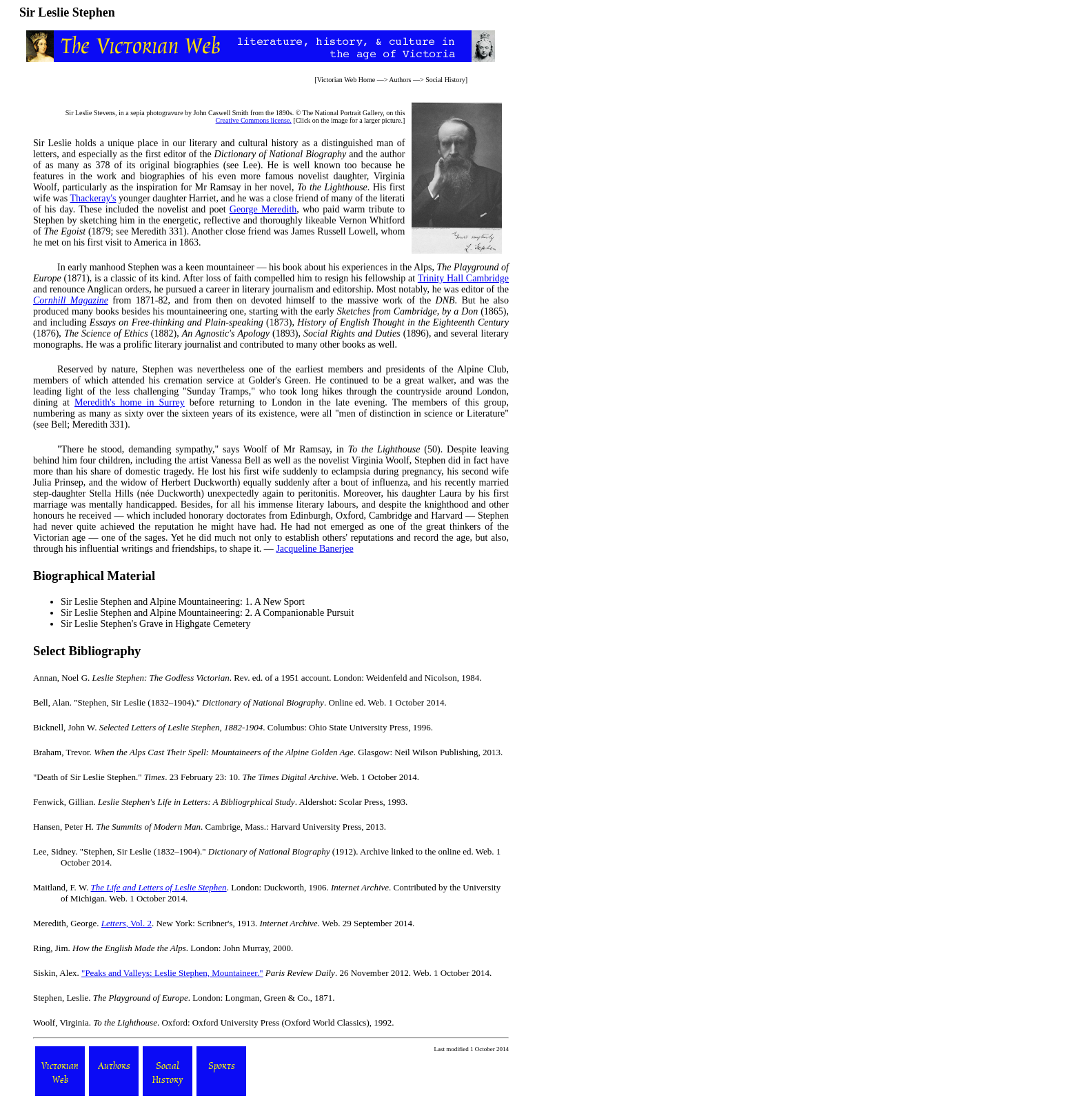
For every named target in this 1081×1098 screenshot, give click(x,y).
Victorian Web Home (346, 79)
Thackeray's (93, 198)
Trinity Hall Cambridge (463, 278)
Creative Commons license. (254, 120)
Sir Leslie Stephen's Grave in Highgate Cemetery (155, 624)
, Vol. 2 (126, 923)
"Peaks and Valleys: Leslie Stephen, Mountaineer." (172, 973)
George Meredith (263, 209)
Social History (445, 79)
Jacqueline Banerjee (314, 548)
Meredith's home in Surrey (129, 402)
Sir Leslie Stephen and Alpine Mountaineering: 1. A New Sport (183, 602)
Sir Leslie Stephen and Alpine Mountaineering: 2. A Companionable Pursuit (207, 613)
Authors (400, 79)
